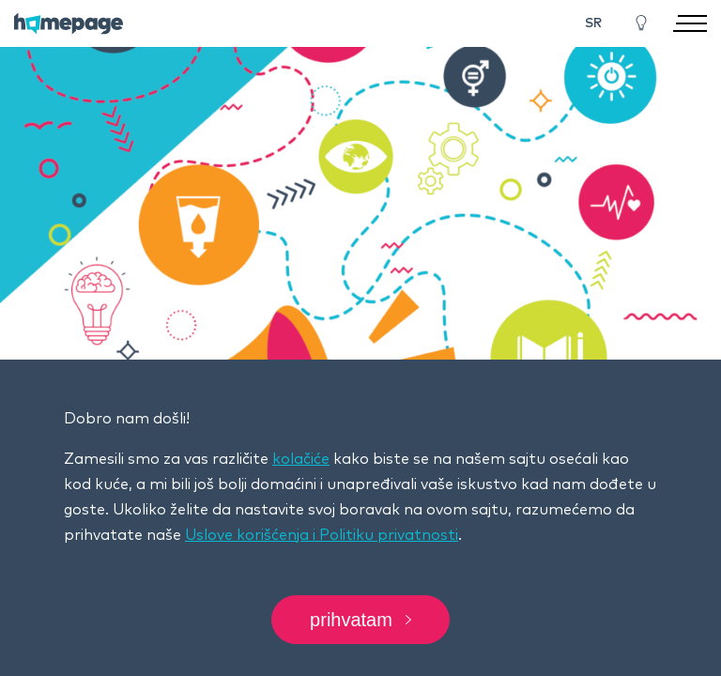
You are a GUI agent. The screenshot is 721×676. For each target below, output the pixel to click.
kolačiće (301, 459)
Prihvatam (360, 619)
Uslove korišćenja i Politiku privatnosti (321, 535)
